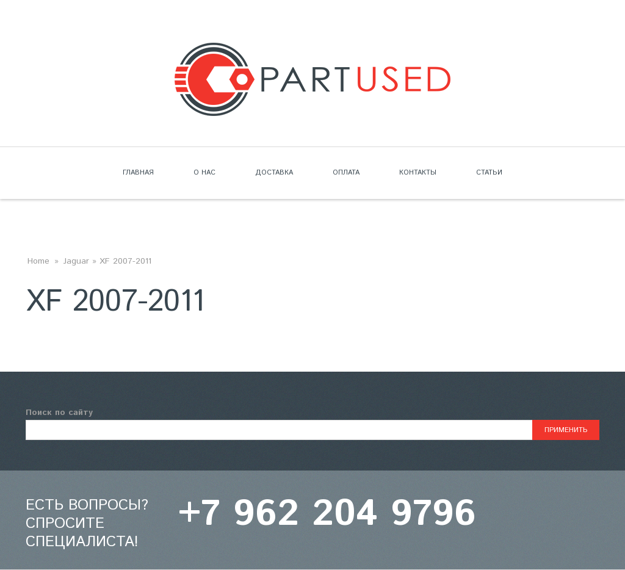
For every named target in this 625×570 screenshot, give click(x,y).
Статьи (489, 173)
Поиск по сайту (59, 412)
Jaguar (76, 261)
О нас (204, 173)
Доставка (274, 173)
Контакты (417, 173)
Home (38, 261)
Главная (138, 173)
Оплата (346, 173)
